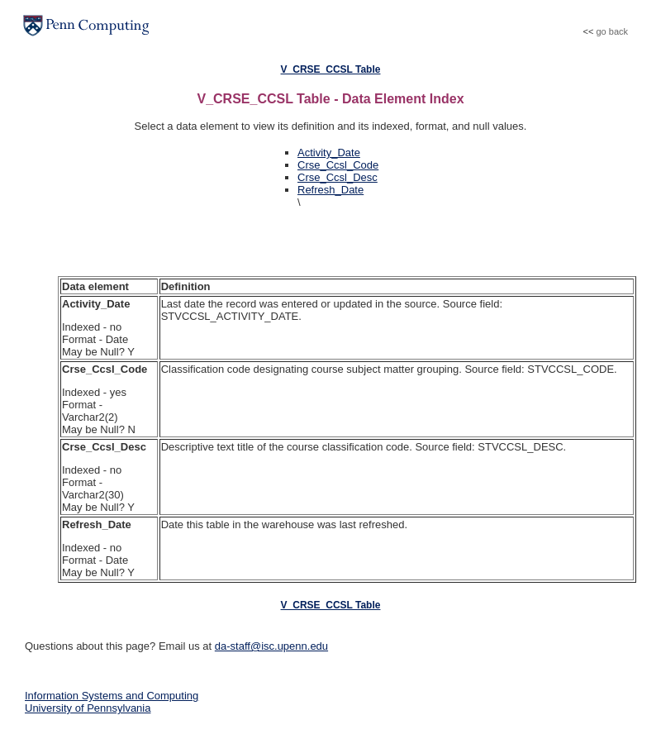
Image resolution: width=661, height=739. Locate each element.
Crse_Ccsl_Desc (337, 177)
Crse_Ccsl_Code (337, 165)
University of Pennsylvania (87, 708)
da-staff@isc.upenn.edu (271, 646)
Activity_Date (328, 152)
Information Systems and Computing (111, 695)
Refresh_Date (330, 190)
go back (612, 31)
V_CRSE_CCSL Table (331, 69)
